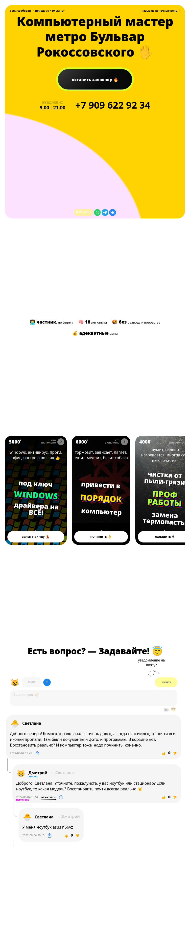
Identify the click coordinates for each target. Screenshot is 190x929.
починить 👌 (101, 536)
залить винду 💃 (36, 536)
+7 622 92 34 (112, 104)
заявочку (92, 79)
